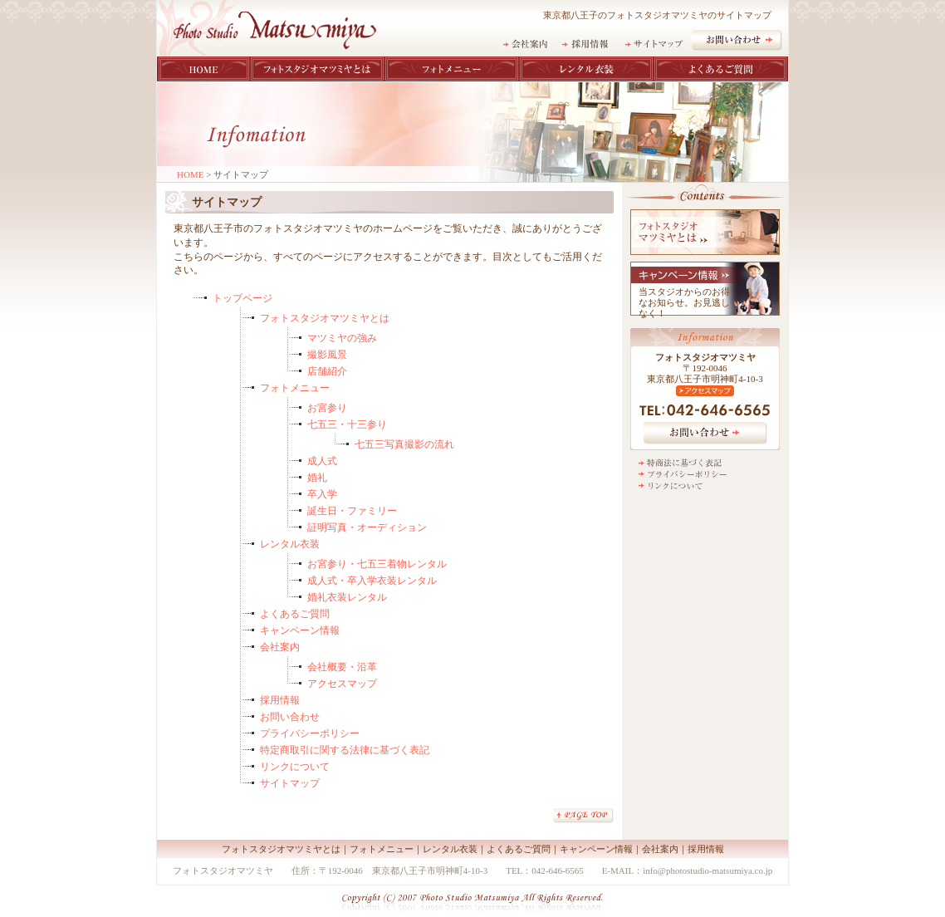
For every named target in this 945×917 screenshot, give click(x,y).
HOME (190, 174)
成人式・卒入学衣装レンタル (372, 580)
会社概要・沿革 (342, 667)
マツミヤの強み (342, 338)
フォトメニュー (295, 388)
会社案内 (280, 647)
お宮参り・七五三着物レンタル (377, 564)
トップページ (242, 298)
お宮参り (327, 408)
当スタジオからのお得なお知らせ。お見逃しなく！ (684, 302)
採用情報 (280, 700)
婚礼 (317, 477)
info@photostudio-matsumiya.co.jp (707, 870)
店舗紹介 (327, 371)
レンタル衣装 (290, 544)
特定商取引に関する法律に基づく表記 (344, 750)
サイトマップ (290, 783)
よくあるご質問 (295, 614)
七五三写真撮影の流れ (404, 444)
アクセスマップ (342, 683)
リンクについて (295, 766)
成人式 (322, 461)
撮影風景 (327, 354)
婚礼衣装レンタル (347, 597)
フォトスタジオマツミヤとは (324, 318)
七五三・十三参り (347, 424)
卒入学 (322, 494)
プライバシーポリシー (310, 733)
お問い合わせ (290, 717)
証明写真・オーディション (367, 527)
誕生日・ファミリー (352, 511)
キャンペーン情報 (300, 630)
